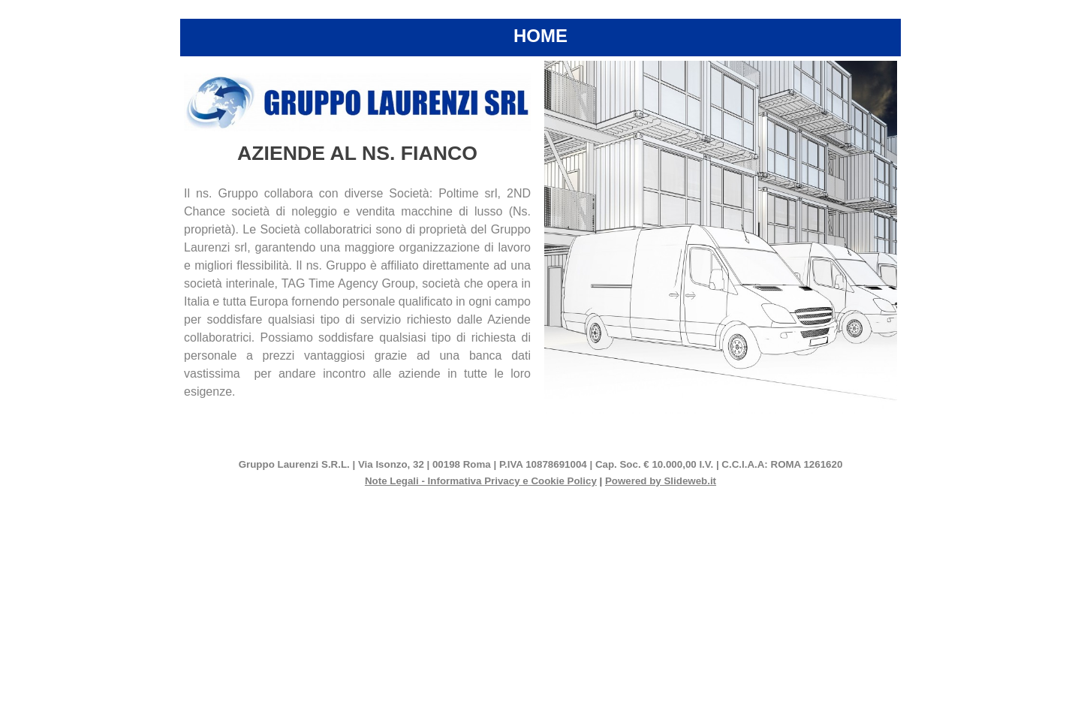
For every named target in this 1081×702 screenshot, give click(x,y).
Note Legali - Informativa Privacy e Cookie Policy (481, 481)
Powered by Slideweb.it (660, 481)
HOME (540, 36)
